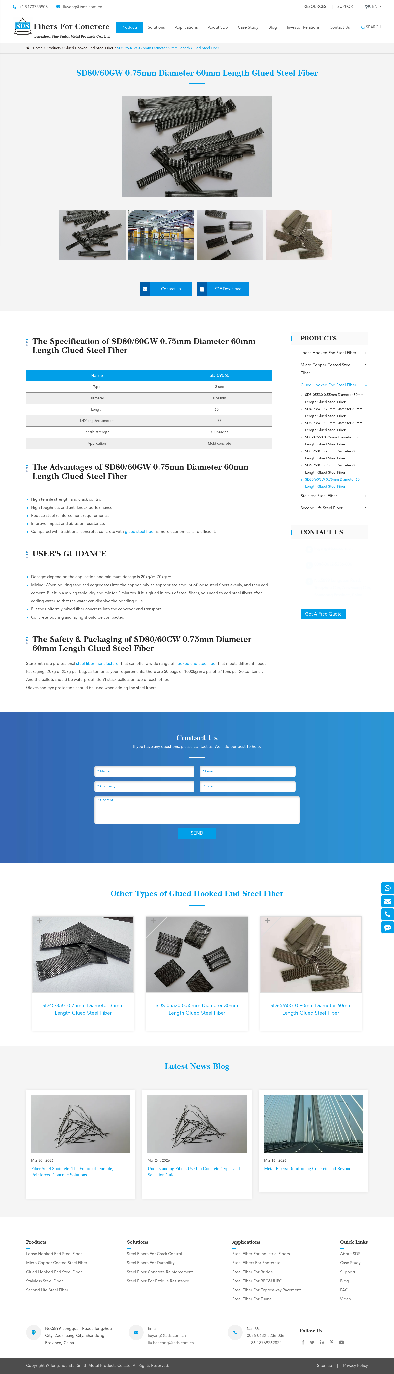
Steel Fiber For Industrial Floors (261, 1254)
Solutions (156, 28)
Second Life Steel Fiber (334, 508)
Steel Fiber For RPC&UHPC (257, 1281)
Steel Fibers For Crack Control (154, 1254)
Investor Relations (303, 28)
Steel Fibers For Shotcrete (256, 1263)
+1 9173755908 (33, 7)
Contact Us (340, 28)
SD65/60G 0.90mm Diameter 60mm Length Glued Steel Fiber (333, 469)
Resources (315, 7)
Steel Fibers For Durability (151, 1263)
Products (129, 28)
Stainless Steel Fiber (334, 496)
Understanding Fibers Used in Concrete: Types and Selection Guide (193, 1172)
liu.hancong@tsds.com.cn (171, 1343)
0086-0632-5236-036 (265, 1336)
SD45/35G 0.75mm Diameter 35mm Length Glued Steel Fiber (333, 412)
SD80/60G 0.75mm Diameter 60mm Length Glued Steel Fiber (333, 455)
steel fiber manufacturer (98, 664)
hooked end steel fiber (196, 664)
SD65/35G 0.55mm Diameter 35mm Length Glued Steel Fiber (333, 426)
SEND (197, 833)
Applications (186, 28)
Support (346, 7)
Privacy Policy (355, 1366)
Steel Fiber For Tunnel (252, 1299)
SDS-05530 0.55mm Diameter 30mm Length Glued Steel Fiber (334, 398)
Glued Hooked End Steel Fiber (88, 48)
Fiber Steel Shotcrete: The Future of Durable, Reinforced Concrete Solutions (72, 1172)
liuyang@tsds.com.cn (82, 7)
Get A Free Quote (323, 614)
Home (38, 48)
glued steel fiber (140, 532)
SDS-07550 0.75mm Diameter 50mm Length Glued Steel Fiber (334, 441)
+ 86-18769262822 (264, 1343)
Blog (272, 28)
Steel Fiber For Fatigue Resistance (158, 1281)
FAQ (344, 1290)
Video (345, 1299)
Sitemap (324, 1366)
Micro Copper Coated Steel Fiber (334, 368)
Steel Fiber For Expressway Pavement (266, 1290)
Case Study (248, 28)
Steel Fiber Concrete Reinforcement (160, 1272)
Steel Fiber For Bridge (252, 1272)
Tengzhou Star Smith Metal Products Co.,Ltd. (91, 1366)
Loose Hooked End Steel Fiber (334, 353)
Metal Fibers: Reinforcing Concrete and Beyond (307, 1168)
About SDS (218, 28)
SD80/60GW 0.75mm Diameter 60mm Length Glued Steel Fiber (168, 48)
